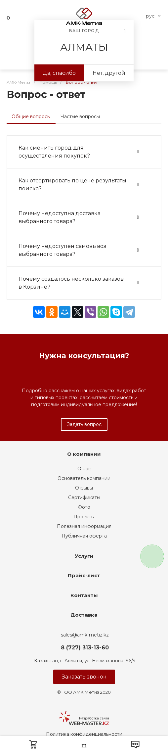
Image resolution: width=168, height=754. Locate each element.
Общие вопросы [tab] (31, 116)
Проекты (84, 517)
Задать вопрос (84, 424)
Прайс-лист (84, 575)
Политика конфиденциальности (84, 734)
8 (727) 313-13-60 (85, 647)
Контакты (84, 595)
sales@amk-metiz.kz (85, 635)
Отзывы (84, 488)
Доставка (84, 615)
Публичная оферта (84, 536)
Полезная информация (84, 526)
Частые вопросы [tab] (80, 116)
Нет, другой (109, 73)
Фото (84, 507)
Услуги (84, 556)
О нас (84, 469)
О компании (84, 454)
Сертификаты (84, 497)
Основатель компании (84, 478)
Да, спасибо (59, 73)
